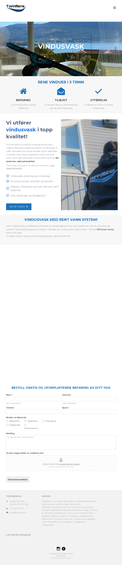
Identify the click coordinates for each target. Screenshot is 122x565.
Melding (10, 433)
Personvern (61, 556)
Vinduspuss (50, 421)
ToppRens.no (55, 554)
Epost (65, 408)
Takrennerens (31, 428)
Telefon (10, 408)
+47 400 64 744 (17, 508)
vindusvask (58, 226)
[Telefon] (33, 411)
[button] (114, 8)
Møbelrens (14, 421)
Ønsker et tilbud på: (16, 417)
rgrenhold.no (67, 554)
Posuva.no (67, 558)
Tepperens (32, 421)
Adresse (66, 395)
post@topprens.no (18, 512)
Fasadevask (14, 425)
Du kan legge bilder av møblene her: (25, 453)
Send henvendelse (18, 479)
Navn (9, 395)
